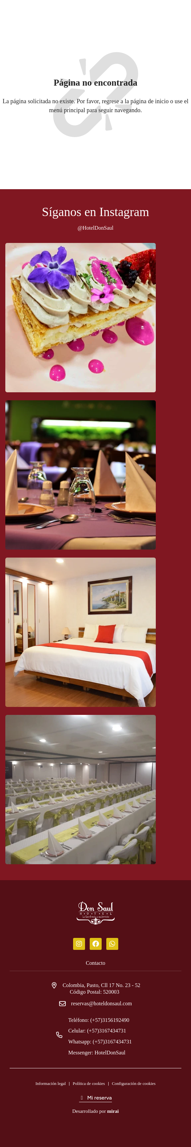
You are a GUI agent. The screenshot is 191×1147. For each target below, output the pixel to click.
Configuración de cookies (134, 1083)
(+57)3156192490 (112, 1020)
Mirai (113, 1111)
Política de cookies (89, 1083)
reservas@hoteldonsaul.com (101, 1004)
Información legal (51, 1083)
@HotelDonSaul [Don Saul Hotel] (95, 228)
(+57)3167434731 (109, 1031)
